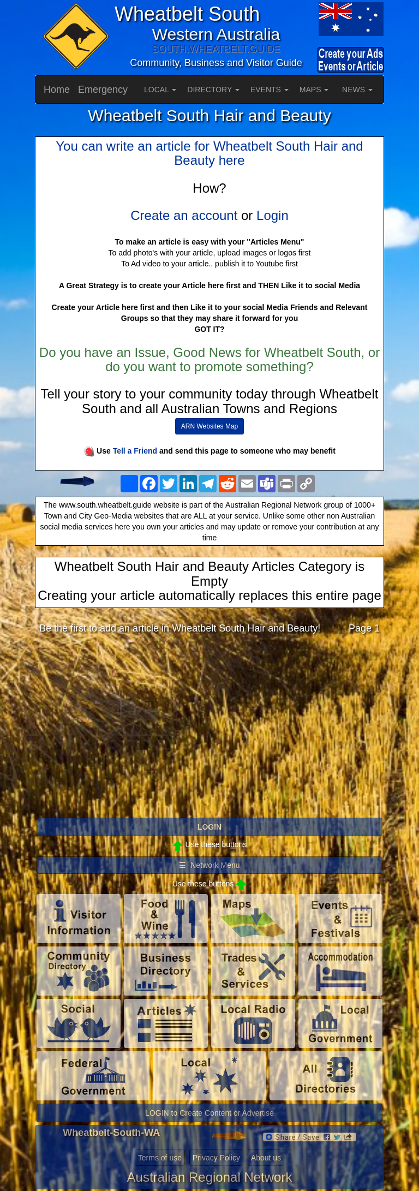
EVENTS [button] (269, 89)
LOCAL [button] (160, 89)
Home (57, 89)
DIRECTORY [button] (213, 89)
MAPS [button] (314, 89)
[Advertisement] (209, 728)
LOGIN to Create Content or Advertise (209, 1113)
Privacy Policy (216, 1157)
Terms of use (160, 1157)
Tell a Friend (135, 450)
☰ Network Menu (209, 865)
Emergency (103, 89)
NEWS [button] (357, 89)
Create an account (183, 215)
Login (272, 215)
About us (266, 1157)
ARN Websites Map (209, 426)
